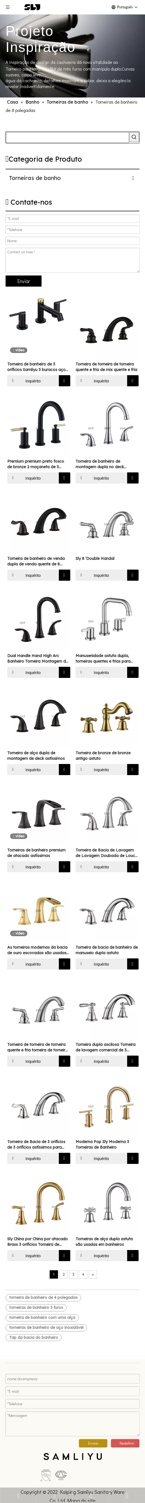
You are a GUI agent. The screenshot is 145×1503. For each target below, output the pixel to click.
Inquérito (24, 380)
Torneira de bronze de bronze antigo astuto (103, 755)
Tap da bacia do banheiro (33, 1337)
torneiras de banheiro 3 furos (36, 1307)
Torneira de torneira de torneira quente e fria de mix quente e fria (106, 367)
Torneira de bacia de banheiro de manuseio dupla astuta (107, 950)
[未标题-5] (18, 1461)
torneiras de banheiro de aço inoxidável (46, 1327)
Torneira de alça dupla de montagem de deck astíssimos (36, 755)
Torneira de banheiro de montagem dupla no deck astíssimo (100, 464)
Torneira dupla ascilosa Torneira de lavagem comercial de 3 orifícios (106, 1047)
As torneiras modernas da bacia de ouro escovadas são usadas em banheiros (37, 950)
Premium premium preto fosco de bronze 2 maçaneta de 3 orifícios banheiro (35, 464)
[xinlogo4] (72, 1452)
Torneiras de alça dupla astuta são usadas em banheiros (104, 1241)
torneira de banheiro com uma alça (42, 1317)
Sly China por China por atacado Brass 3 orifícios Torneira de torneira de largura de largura (37, 1241)
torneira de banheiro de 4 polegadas (43, 1297)
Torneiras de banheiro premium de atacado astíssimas (36, 853)
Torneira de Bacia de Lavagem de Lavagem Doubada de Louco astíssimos (106, 853)
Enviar (23, 281)
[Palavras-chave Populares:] (134, 137)
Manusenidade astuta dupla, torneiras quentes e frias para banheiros (103, 658)
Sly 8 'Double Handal (95, 558)
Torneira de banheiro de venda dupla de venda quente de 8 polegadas (36, 561)
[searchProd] (67, 137)
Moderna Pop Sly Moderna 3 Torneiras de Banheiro (102, 1144)
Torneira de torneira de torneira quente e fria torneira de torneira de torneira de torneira (37, 1047)
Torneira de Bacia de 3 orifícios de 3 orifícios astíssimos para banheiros (36, 1144)
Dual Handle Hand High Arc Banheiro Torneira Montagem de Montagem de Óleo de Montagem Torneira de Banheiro (37, 658)
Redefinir (127, 1438)
